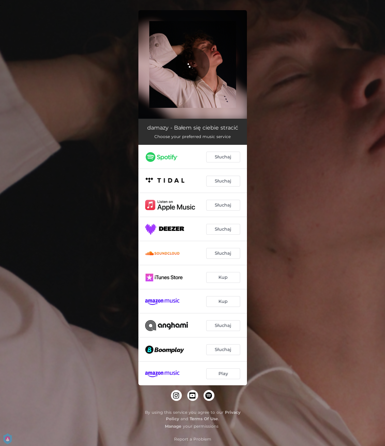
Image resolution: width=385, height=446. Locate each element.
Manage (173, 426)
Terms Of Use (204, 418)
